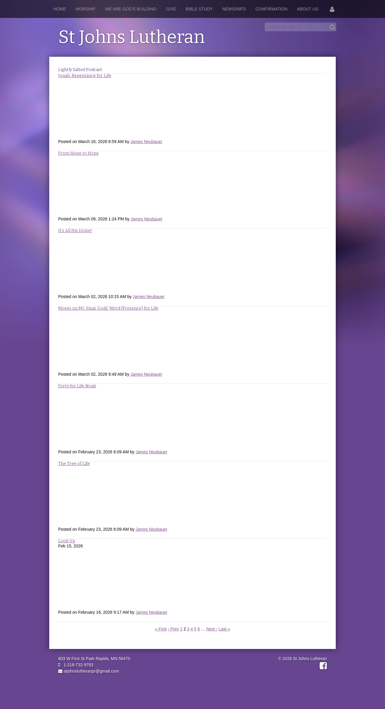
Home (59, 9)
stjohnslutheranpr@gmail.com (88, 671)
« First (161, 629)
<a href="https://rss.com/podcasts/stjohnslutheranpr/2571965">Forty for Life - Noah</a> (192, 419)
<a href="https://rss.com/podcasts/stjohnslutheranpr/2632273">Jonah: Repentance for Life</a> (192, 108)
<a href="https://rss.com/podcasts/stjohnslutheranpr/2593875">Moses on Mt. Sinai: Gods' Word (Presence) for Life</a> (192, 341)
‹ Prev (173, 629)
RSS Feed (321, 79)
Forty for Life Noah (77, 386)
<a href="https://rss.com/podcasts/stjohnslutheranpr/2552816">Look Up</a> (192, 579)
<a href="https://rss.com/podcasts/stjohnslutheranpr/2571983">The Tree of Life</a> (192, 496)
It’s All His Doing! (75, 230)
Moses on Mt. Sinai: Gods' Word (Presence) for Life (108, 308)
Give (171, 9)
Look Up (66, 541)
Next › (211, 629)
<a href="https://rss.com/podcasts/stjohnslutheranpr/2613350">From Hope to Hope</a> (192, 186)
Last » (224, 629)
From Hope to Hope (78, 153)
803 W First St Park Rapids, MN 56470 (94, 658)
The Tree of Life (74, 463)
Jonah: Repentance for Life (84, 75)
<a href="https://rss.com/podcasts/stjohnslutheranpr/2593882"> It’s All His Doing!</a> (192, 263)
